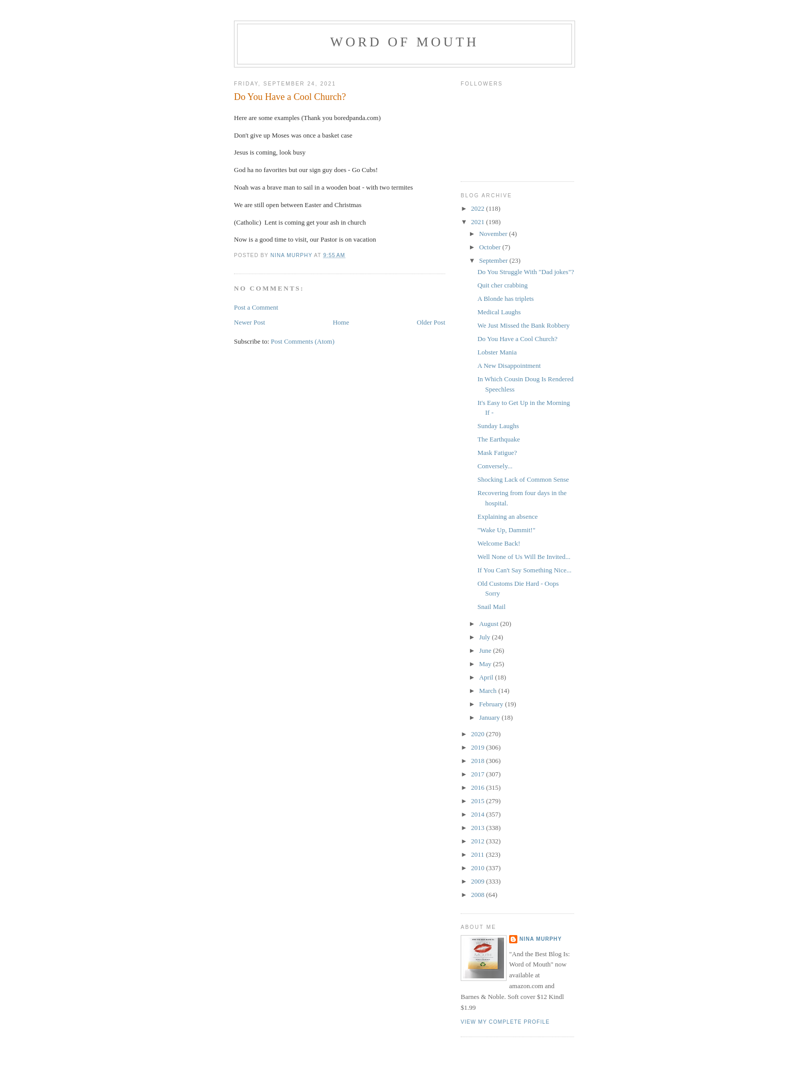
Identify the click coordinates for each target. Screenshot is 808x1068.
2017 (478, 774)
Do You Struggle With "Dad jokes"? (525, 272)
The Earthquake (498, 439)
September (494, 260)
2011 (478, 854)
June (486, 650)
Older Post (431, 322)
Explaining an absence (507, 516)
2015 (478, 801)
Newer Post (249, 322)
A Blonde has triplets (505, 298)
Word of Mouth (404, 42)
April (487, 677)
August (489, 624)
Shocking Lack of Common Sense (523, 479)
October (490, 247)
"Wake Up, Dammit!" (506, 530)
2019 (478, 747)
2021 (478, 222)
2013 (478, 828)
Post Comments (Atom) (303, 341)
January (490, 717)
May (486, 664)
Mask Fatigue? (497, 452)
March (488, 690)
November (494, 234)
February (492, 704)
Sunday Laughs (498, 426)
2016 (478, 787)
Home (341, 322)
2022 (478, 208)
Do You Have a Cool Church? (517, 339)
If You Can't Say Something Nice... (524, 570)
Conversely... (494, 466)
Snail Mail (491, 607)
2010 (478, 868)
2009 (478, 881)
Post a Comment (256, 307)
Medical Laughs (498, 312)
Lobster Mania (496, 352)
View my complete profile (505, 1022)
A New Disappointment (509, 365)
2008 (478, 895)
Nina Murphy (540, 939)
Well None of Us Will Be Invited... (523, 557)
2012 (478, 841)
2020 (478, 734)
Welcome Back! (498, 543)
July (485, 637)
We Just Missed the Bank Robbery (523, 325)
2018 (478, 761)
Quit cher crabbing (502, 285)
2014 (478, 814)
